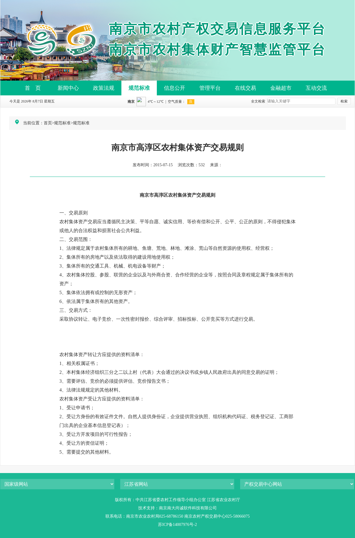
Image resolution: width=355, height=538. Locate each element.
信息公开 (174, 88)
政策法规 (103, 88)
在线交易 (245, 88)
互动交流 (316, 88)
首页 (48, 123)
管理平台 (210, 88)
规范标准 (139, 88)
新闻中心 (68, 88)
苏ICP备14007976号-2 (177, 524)
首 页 (33, 88)
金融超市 (281, 88)
